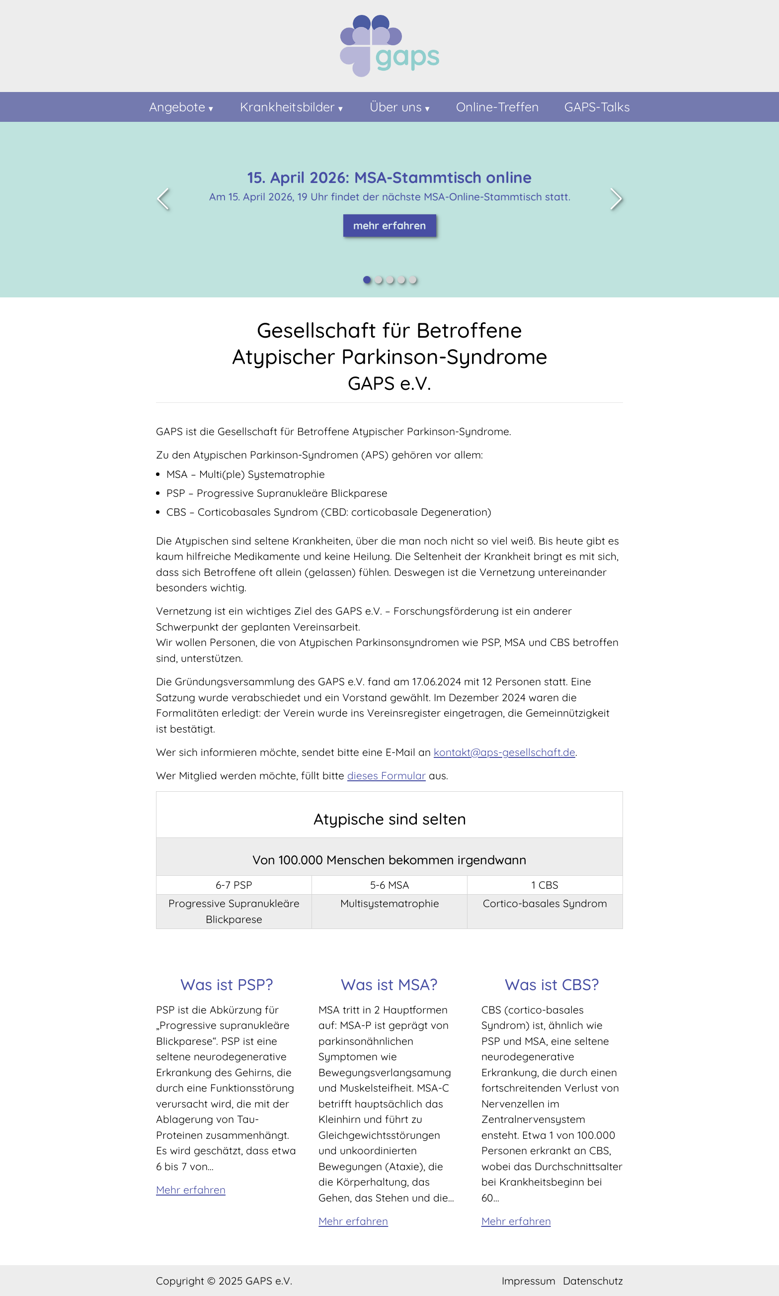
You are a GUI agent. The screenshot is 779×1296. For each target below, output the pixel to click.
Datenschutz (593, 1281)
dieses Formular (386, 775)
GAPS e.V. (268, 1280)
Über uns (396, 106)
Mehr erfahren (191, 1189)
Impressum (528, 1281)
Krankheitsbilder (287, 106)
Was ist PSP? (226, 984)
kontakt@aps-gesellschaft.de (504, 751)
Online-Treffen (497, 106)
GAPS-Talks (597, 106)
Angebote (177, 106)
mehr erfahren (389, 225)
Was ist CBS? (552, 984)
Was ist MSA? (389, 984)
